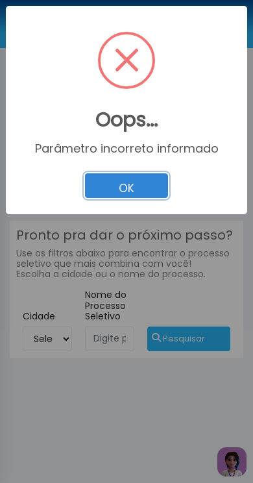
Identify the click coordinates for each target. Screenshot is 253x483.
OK (126, 188)
